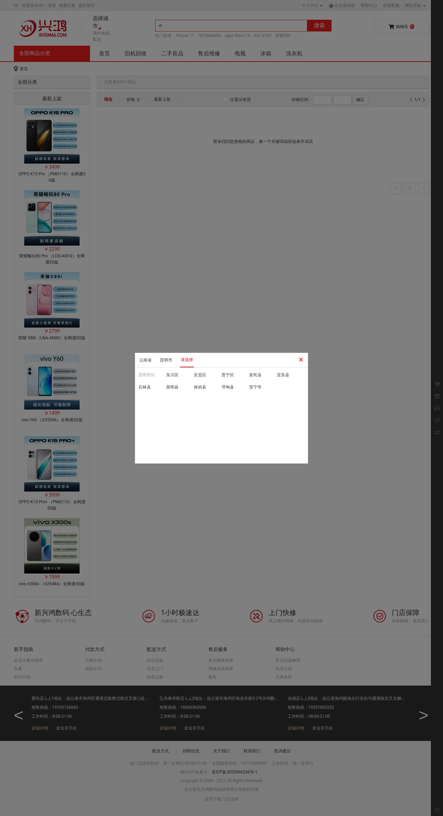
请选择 (187, 359)
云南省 (145, 360)
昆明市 (166, 360)
